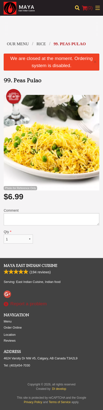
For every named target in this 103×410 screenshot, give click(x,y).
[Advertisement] (51, 30)
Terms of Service (60, 402)
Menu (8, 321)
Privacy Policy (33, 402)
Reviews (9, 340)
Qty (18, 237)
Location (9, 335)
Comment (51, 216)
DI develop (59, 389)
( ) (87, 8)
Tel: (17, 365)
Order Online (13, 327)
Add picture (13, 96)
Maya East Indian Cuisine (30, 266)
